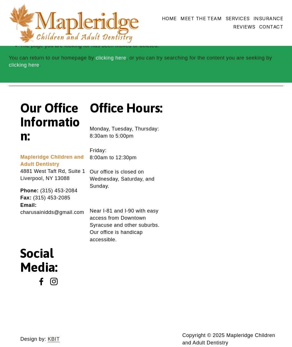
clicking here (111, 58)
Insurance (268, 18)
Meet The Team (201, 18)
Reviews (244, 27)
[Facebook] (41, 281)
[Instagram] (54, 281)
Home (169, 18)
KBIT (54, 339)
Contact (271, 27)
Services (238, 18)
